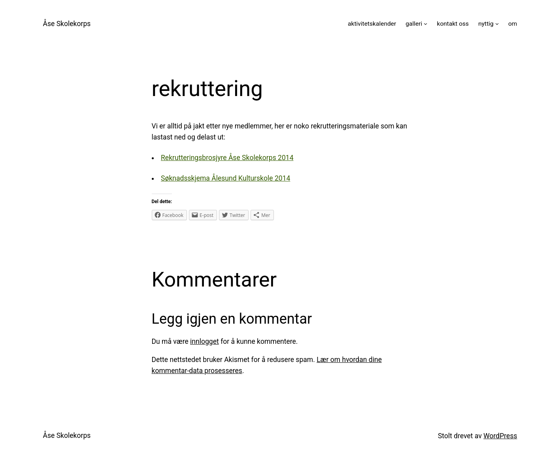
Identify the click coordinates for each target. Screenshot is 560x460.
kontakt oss (453, 23)
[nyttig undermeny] (497, 23)
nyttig (486, 23)
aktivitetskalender (372, 23)
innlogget (204, 341)
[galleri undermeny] (425, 23)
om (512, 23)
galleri (413, 23)
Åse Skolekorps (67, 24)
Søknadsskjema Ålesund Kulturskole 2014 (225, 178)
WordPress (500, 436)
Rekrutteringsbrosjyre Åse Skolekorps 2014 (227, 158)
